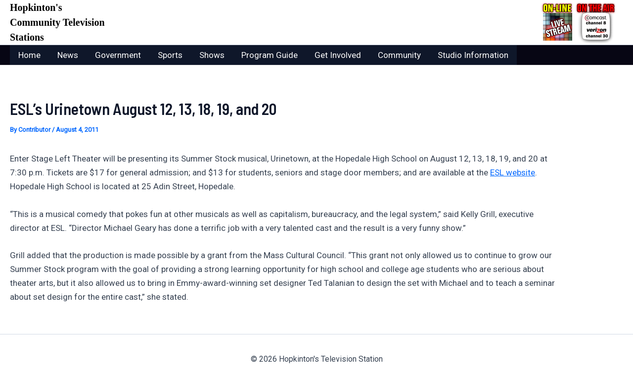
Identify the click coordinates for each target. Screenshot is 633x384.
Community (399, 55)
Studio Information (473, 55)
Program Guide (269, 55)
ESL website (512, 172)
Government (118, 55)
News (67, 55)
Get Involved (338, 55)
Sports (170, 55)
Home (29, 55)
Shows (212, 55)
